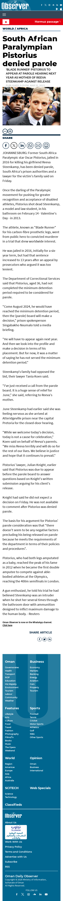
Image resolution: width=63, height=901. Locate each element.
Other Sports (36, 737)
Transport (10, 674)
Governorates (12, 667)
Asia (7, 774)
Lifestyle (9, 714)
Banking (34, 674)
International (36, 770)
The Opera (10, 747)
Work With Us (13, 841)
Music (8, 744)
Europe (8, 770)
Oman (33, 764)
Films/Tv (9, 737)
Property (34, 687)
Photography (12, 734)
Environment (11, 687)
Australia (9, 780)
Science (9, 794)
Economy (35, 667)
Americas (10, 767)
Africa (8, 777)
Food (7, 724)
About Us (10, 822)
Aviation (34, 680)
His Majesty (11, 684)
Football (34, 714)
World (8, 28)
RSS (7, 866)
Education (10, 680)
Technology (11, 797)
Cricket (33, 720)
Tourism (9, 690)
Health (8, 671)
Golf (32, 730)
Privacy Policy (13, 846)
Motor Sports (36, 724)
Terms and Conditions (18, 851)
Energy (33, 677)
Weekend (10, 750)
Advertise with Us (16, 856)
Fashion (9, 730)
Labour (8, 694)
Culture (9, 720)
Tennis (33, 717)
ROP (7, 677)
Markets (34, 671)
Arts (7, 717)
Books (8, 740)
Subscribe (11, 861)
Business (34, 767)
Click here (7, 625)
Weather (9, 700)
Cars (32, 684)
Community (11, 697)
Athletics (34, 727)
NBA (32, 734)
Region (8, 764)
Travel (8, 727)
